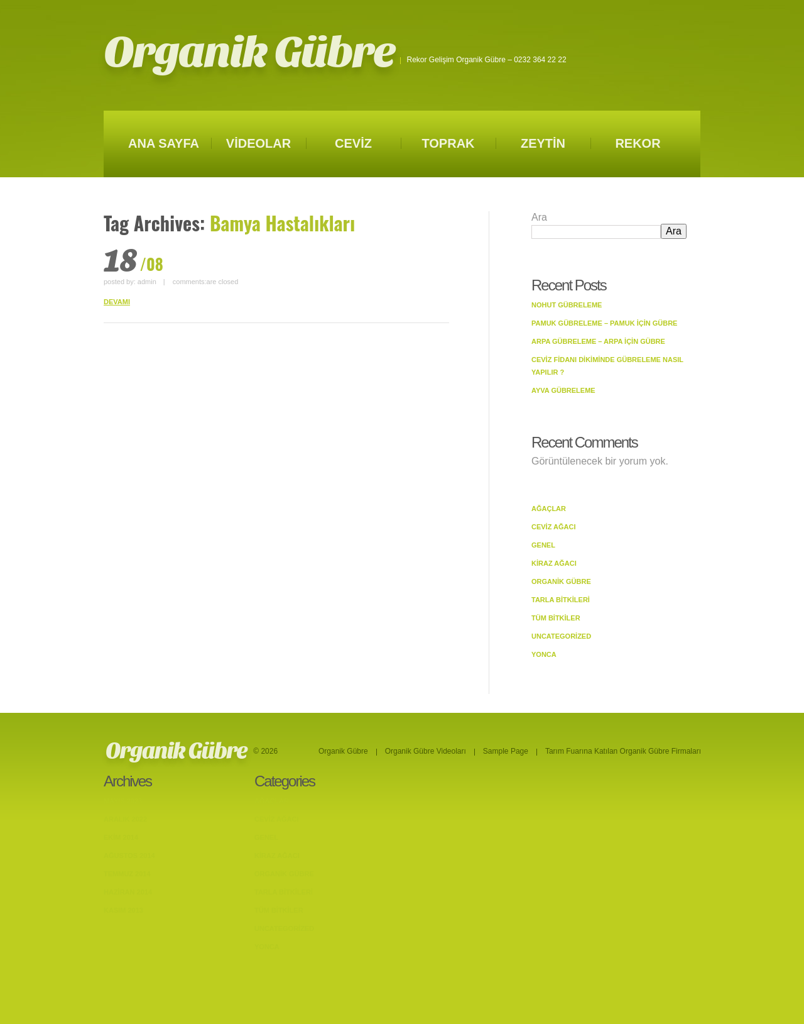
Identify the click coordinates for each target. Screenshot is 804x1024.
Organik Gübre (249, 52)
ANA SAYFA (163, 143)
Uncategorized (561, 636)
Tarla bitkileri (560, 599)
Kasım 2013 (123, 910)
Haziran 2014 (128, 892)
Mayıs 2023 (123, 801)
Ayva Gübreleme (563, 390)
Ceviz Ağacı (553, 527)
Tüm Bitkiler (555, 618)
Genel (543, 545)
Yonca (544, 654)
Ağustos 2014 (129, 855)
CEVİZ (353, 143)
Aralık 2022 (125, 819)
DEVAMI (117, 302)
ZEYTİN (543, 143)
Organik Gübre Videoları (425, 751)
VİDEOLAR (258, 143)
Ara (539, 217)
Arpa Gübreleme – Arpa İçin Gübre (598, 341)
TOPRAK (447, 143)
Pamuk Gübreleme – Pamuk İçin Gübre (604, 323)
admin (147, 281)
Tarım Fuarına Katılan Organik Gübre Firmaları (623, 751)
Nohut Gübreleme (566, 305)
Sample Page (505, 751)
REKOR (637, 143)
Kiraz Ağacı (554, 563)
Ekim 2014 (121, 837)
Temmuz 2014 (127, 874)
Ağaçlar (548, 508)
